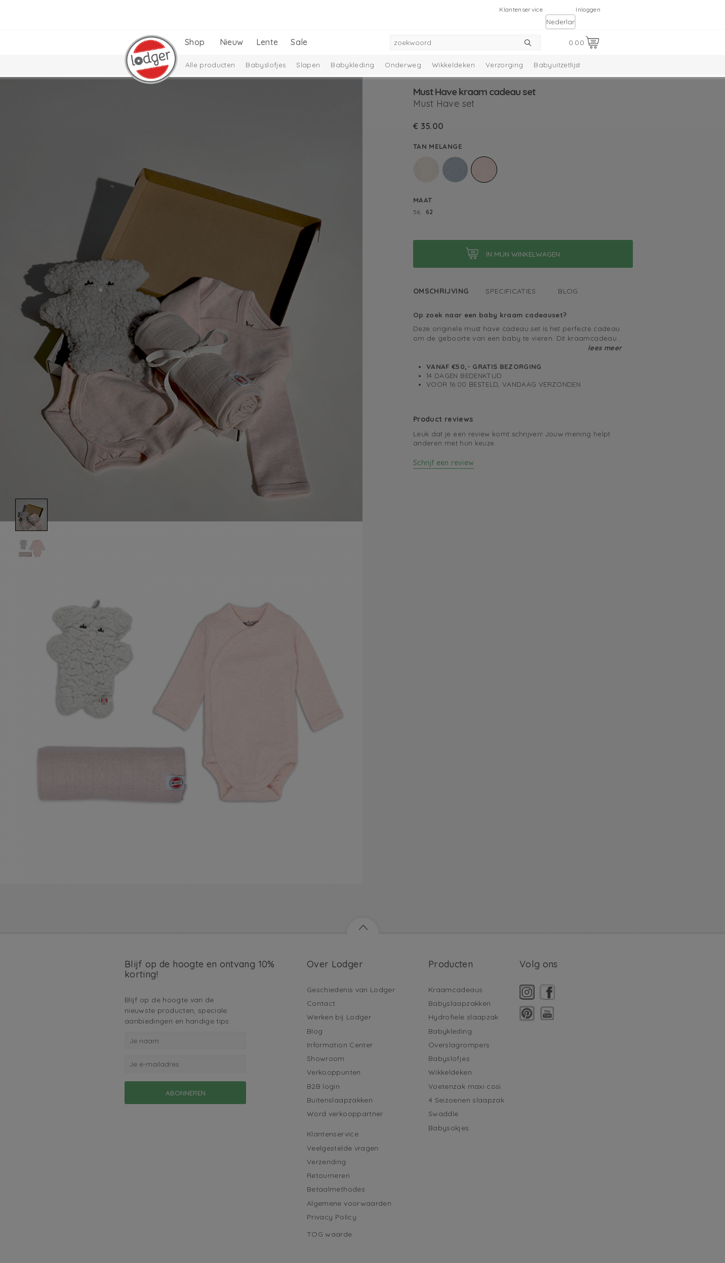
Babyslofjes (266, 65)
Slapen (308, 65)
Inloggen (588, 9)
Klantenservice (521, 9)
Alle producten (210, 65)
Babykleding (352, 65)
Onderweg (403, 65)
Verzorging (504, 65)
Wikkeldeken (453, 65)
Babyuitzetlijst (557, 65)
